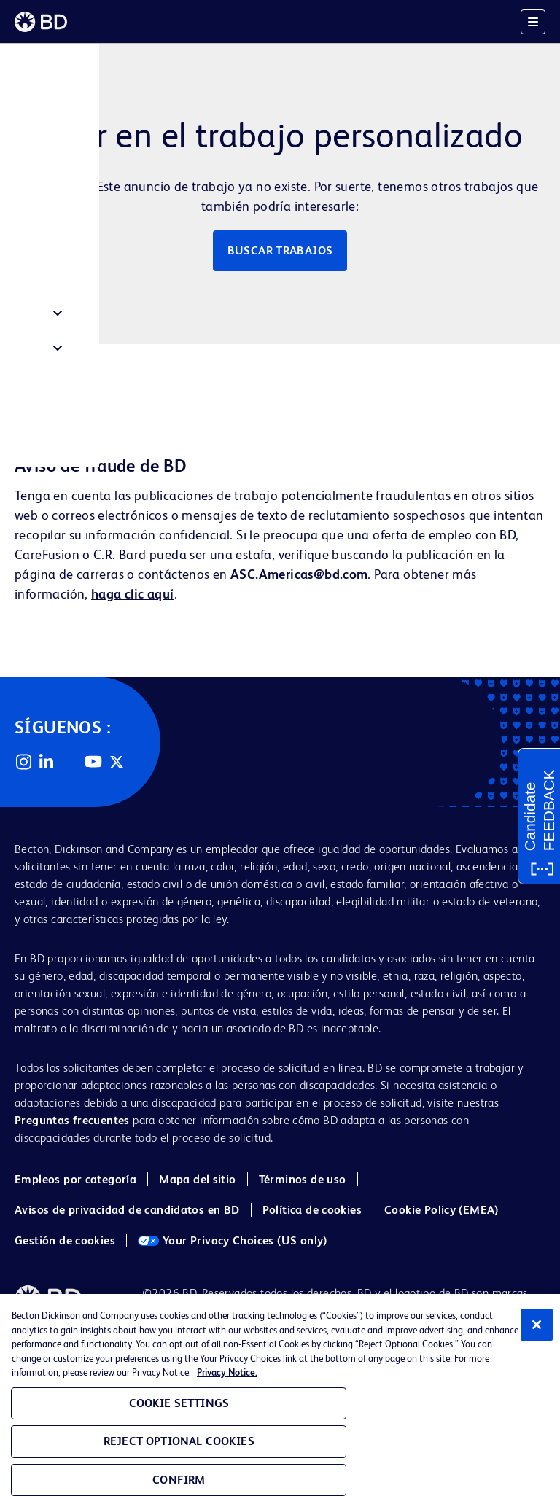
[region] (280, 1395)
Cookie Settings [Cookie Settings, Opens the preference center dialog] (179, 1403)
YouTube (93, 762)
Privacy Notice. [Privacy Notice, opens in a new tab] (227, 1372)
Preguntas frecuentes (72, 1120)
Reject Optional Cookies (179, 1441)
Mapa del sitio (197, 1179)
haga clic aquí (132, 593)
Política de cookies (312, 1210)
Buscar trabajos (280, 250)
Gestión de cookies (65, 1240)
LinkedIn (46, 762)
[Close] (537, 1325)
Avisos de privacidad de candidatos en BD (127, 1210)
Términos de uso (302, 1179)
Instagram (23, 762)
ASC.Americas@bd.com (299, 574)
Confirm (178, 1480)
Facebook (70, 762)
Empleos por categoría (75, 1179)
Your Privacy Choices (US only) (232, 1240)
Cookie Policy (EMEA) (441, 1210)
